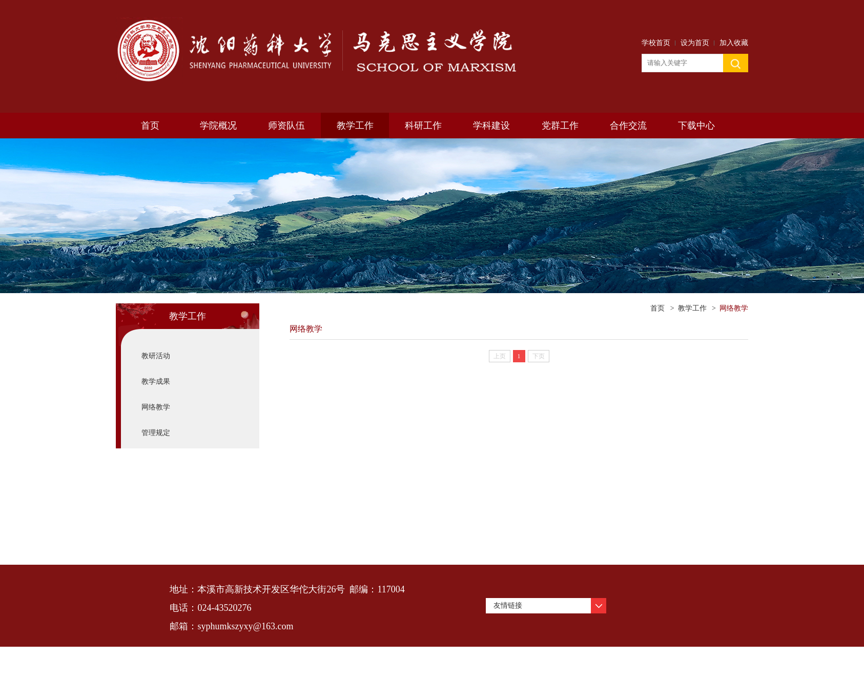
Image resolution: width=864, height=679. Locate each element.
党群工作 (560, 125)
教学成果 (155, 381)
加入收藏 (733, 43)
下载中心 (696, 125)
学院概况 (218, 125)
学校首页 (656, 43)
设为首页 (695, 43)
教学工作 (355, 125)
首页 (150, 125)
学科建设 (491, 125)
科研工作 (423, 125)
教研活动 (155, 356)
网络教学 (155, 407)
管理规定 (155, 433)
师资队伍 (286, 125)
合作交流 (628, 125)
